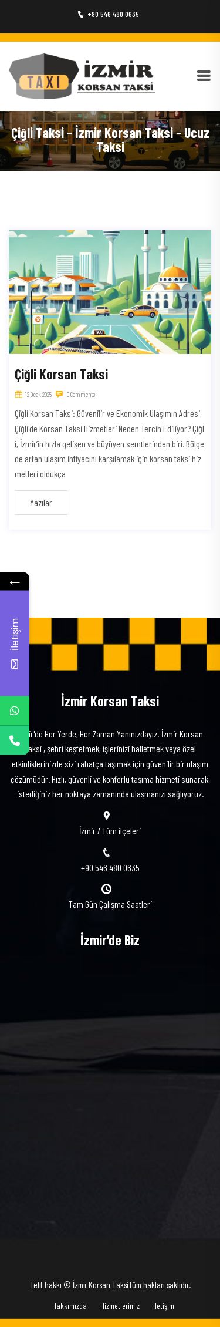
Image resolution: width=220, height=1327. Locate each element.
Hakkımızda (69, 1306)
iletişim (163, 1306)
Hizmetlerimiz (120, 1306)
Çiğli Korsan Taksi (61, 373)
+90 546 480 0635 (108, 14)
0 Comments (75, 394)
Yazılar (41, 502)
